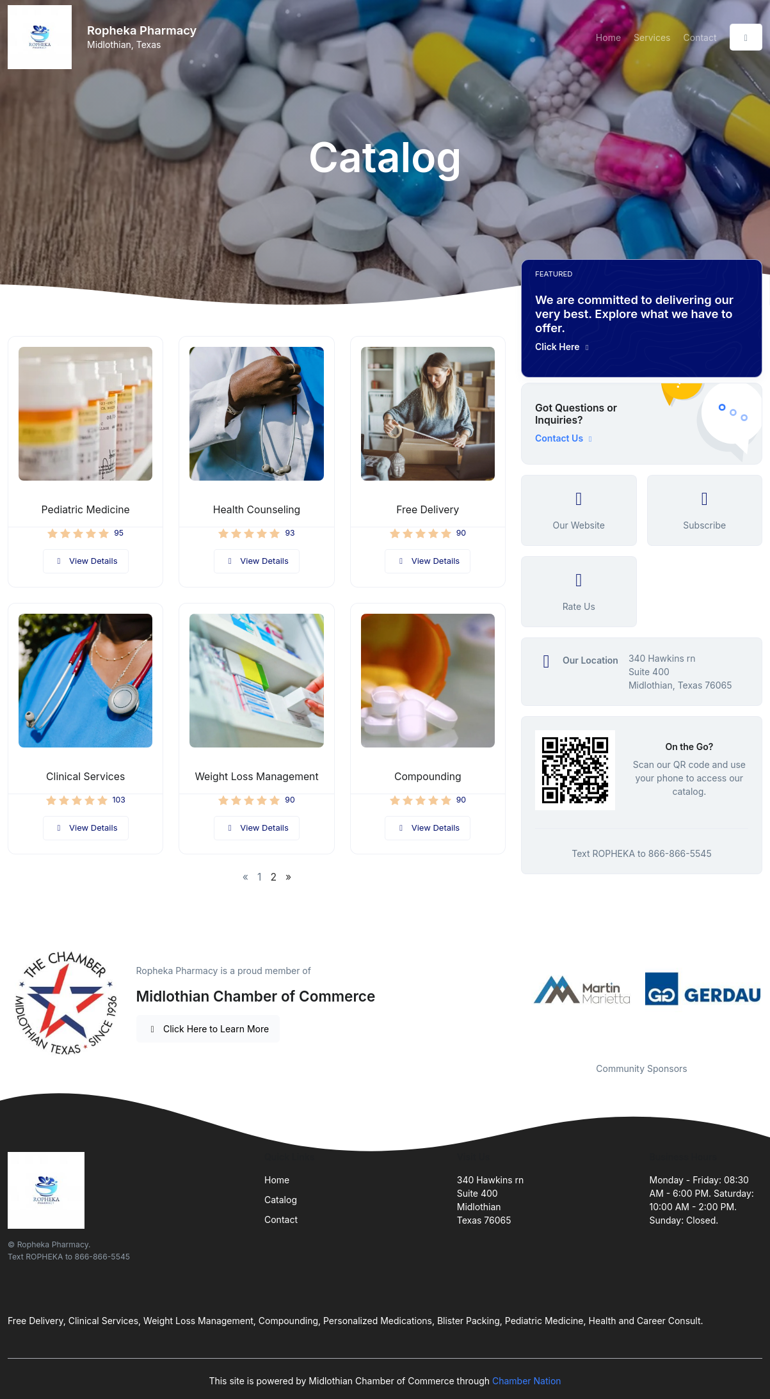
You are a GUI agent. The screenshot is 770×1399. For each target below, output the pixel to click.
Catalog (280, 1199)
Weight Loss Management (256, 777)
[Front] (42, 37)
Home (608, 37)
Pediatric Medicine (86, 510)
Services (652, 37)
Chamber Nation (526, 1380)
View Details (86, 561)
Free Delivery (427, 510)
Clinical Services (85, 777)
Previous (511, 988)
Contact (700, 37)
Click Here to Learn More (208, 1028)
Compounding (427, 777)
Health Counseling (256, 510)
